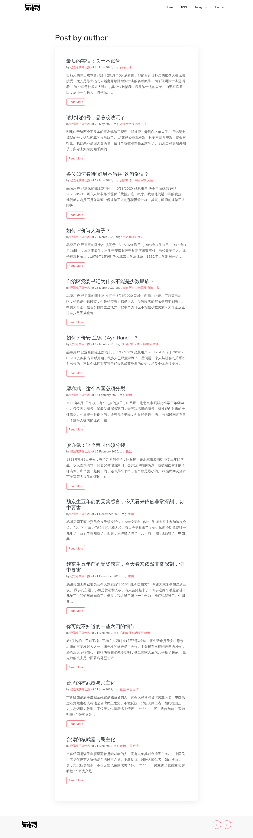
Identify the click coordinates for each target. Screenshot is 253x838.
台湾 (136, 689)
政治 (125, 287)
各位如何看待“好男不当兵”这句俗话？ (107, 174)
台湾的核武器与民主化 (90, 683)
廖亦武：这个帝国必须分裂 (95, 388)
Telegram (200, 7)
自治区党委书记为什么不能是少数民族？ (110, 281)
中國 (137, 180)
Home (169, 7)
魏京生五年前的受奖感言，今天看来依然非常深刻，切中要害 (125, 504)
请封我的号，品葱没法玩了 (95, 117)
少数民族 (141, 287)
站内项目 (138, 633)
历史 (125, 237)
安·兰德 (154, 344)
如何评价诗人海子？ (88, 230)
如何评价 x (135, 237)
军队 (144, 180)
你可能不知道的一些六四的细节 (100, 626)
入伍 (150, 180)
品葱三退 (125, 67)
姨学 (146, 344)
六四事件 (125, 633)
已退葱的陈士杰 (80, 67)
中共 (156, 287)
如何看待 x (127, 180)
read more (75, 102)
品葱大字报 (127, 124)
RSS (184, 7)
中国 (131, 514)
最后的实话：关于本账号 (93, 61)
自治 (150, 287)
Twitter (219, 7)
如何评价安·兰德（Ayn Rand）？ (102, 338)
